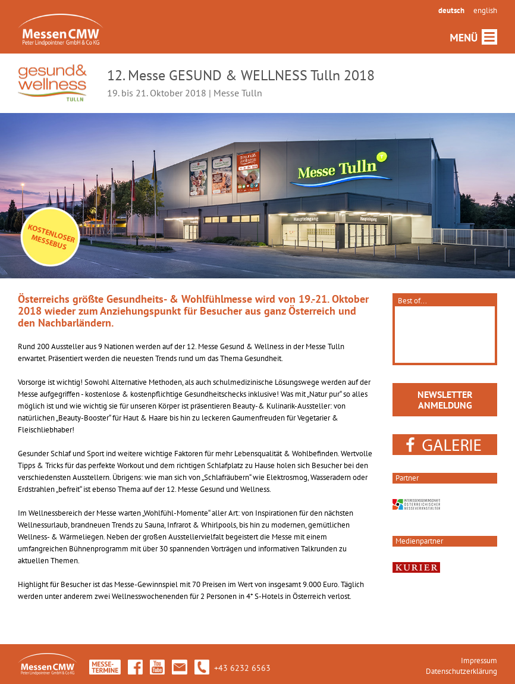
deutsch (451, 10)
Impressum (479, 660)
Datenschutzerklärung (461, 671)
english (485, 10)
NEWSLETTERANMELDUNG (445, 399)
